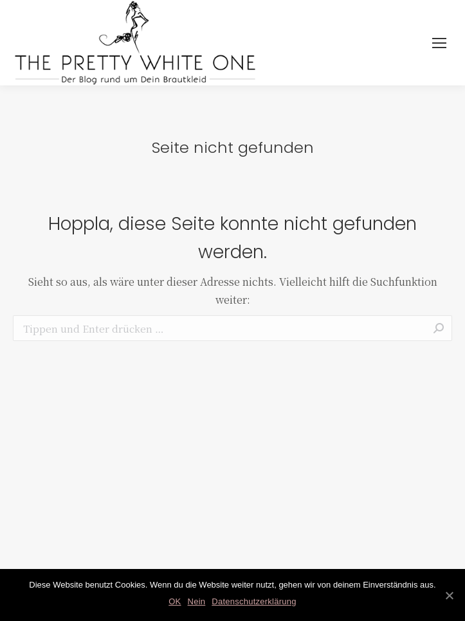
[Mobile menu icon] (439, 43)
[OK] (448, 595)
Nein (197, 601)
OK (175, 601)
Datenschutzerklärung (254, 601)
